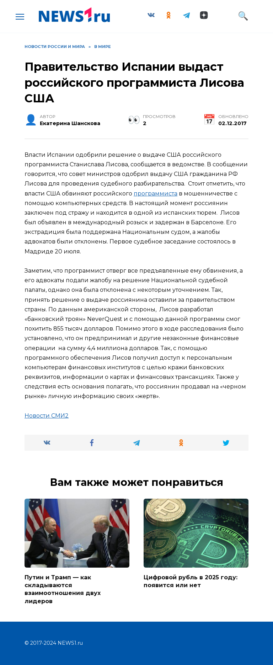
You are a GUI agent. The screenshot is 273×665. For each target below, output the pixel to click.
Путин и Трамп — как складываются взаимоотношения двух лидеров (63, 589)
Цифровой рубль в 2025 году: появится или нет (190, 581)
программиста (155, 193)
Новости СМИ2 (47, 415)
